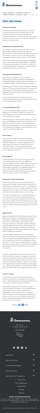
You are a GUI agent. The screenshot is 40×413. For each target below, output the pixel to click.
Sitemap (21, 393)
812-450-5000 (20, 330)
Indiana (10, 12)
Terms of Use (21, 379)
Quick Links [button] (9, 355)
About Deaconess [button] (11, 371)
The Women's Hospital (23, 12)
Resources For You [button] (12, 360)
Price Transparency (21, 383)
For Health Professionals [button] (13, 365)
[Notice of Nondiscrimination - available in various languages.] (20, 397)
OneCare (21, 389)
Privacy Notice (21, 386)
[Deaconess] (16, 4)
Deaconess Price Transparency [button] (15, 376)
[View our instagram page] (22, 347)
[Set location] (36, 5)
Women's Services (9, 14)
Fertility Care (22, 14)
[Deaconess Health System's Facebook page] (18, 347)
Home (4, 12)
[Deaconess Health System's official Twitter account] (14, 347)
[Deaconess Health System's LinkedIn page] (26, 347)
